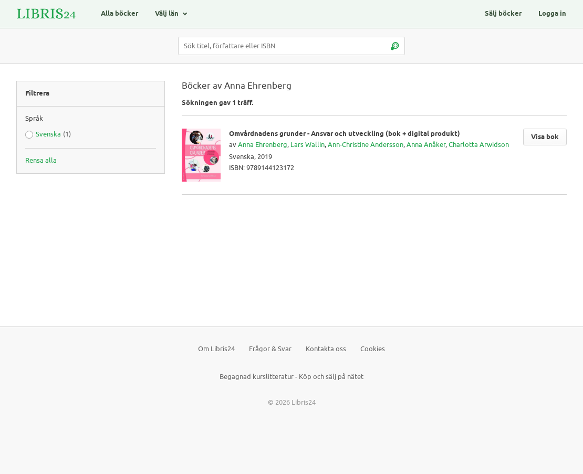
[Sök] (394, 46)
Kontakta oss (326, 348)
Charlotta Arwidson (479, 144)
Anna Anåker (426, 144)
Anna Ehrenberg (262, 144)
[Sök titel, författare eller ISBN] (291, 46)
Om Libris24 (216, 348)
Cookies (372, 348)
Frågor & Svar (270, 348)
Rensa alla (41, 160)
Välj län (167, 13)
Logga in (552, 13)
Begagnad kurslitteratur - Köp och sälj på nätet (291, 376)
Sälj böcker (503, 13)
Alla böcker (119, 13)
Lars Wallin (307, 144)
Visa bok (545, 137)
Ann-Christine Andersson (365, 144)
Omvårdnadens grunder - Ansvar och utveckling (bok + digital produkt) (344, 134)
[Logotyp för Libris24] (46, 14)
